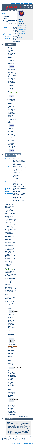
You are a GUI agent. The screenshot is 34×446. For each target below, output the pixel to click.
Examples (21, 21)
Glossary (26, 3)
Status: (4, 33)
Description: (6, 27)
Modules (13, 3)
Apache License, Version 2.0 (18, 439)
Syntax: (7, 166)
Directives (18, 3)
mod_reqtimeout (12, 346)
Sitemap (31, 3)
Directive (9, 156)
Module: (7, 191)
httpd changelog (22, 29)
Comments (21, 37)
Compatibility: (6, 38)
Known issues (22, 31)
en (14, 23)
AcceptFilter (9, 269)
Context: (7, 188)
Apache (4, 12)
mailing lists (16, 434)
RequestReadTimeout (23, 25)
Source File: (6, 36)
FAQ (22, 3)
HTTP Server (10, 12)
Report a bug (22, 33)
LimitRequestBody (13, 93)
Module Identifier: (7, 35)
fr (15, 24)
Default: (7, 181)
